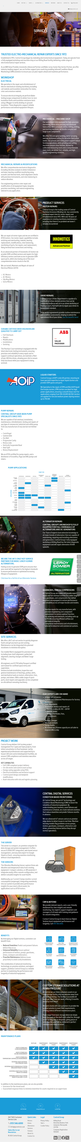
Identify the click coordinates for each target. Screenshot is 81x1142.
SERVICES (47, 3)
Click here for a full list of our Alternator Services (18, 578)
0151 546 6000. (58, 924)
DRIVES (30, 3)
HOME (18, 3)
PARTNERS (53, 3)
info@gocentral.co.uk (73, 9)
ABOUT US (59, 3)
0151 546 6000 (74, 3)
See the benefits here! (70, 317)
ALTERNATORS (38, 3)
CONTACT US (66, 3)
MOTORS (23, 3)
